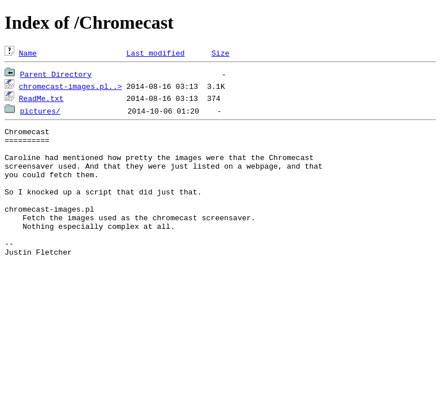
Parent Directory (56, 74)
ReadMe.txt (41, 98)
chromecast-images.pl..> (70, 86)
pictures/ (40, 111)
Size (220, 53)
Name (28, 53)
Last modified (155, 53)
